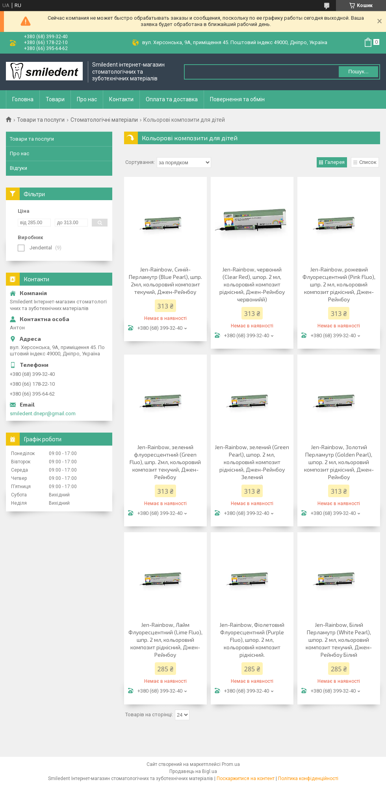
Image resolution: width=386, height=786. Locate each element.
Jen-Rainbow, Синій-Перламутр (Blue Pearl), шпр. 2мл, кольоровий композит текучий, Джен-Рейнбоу (165, 280)
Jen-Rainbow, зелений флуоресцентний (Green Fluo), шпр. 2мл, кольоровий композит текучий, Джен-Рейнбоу (165, 462)
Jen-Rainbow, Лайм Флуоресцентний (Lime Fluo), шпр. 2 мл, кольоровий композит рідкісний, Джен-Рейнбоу (165, 639)
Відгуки (18, 168)
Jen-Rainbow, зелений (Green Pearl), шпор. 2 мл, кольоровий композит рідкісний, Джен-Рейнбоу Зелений (252, 462)
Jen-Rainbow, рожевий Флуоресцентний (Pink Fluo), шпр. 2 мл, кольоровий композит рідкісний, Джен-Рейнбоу (338, 284)
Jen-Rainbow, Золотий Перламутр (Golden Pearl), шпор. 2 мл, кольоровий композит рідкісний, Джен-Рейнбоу (339, 462)
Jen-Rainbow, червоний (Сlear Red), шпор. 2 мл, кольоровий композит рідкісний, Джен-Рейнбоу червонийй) (252, 284)
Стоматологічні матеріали (104, 120)
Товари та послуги (41, 120)
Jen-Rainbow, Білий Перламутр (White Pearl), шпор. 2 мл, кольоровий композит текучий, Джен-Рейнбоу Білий (339, 639)
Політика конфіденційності (308, 778)
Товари (55, 99)
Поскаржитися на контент (246, 778)
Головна (22, 99)
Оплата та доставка (172, 99)
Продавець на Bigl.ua (193, 771)
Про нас (87, 99)
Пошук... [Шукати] (358, 71)
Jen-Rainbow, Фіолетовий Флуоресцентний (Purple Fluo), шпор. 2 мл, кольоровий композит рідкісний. (251, 639)
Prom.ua (231, 764)
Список (368, 162)
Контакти (121, 99)
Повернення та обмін (237, 99)
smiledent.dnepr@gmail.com (43, 413)
